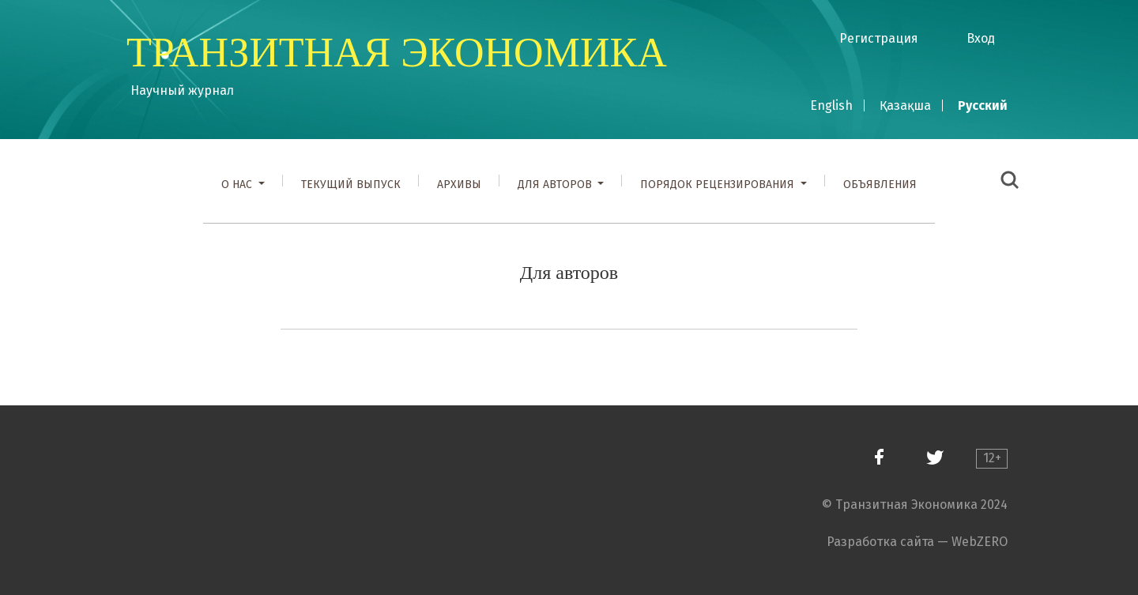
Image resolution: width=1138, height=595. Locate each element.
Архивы (459, 184)
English (831, 105)
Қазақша (905, 105)
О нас (238, 184)
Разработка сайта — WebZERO (917, 541)
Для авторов (556, 184)
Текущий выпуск (351, 184)
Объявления (880, 184)
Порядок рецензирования (718, 184)
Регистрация (878, 38)
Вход (981, 38)
